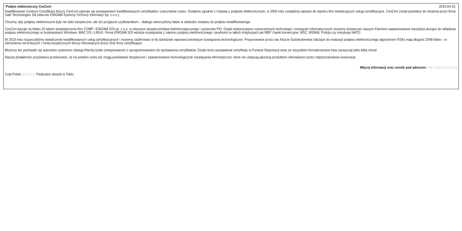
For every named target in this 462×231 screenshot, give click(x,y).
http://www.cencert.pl (442, 67)
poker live (29, 74)
